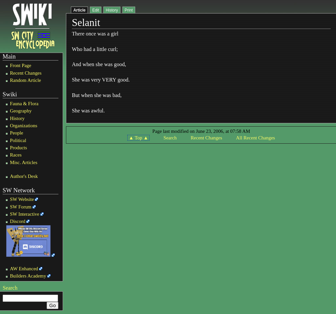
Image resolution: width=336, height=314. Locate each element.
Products (18, 147)
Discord (17, 221)
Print (129, 10)
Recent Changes (25, 73)
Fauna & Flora (24, 103)
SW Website (22, 199)
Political (18, 140)
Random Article (25, 80)
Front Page (20, 65)
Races (16, 154)
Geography (21, 110)
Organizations (23, 125)
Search (10, 288)
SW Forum (21, 206)
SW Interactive (24, 214)
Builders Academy (28, 275)
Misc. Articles (23, 162)
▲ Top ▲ (138, 137)
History (17, 118)
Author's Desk (24, 176)
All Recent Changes (255, 137)
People (16, 132)
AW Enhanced (24, 268)
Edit (95, 10)
